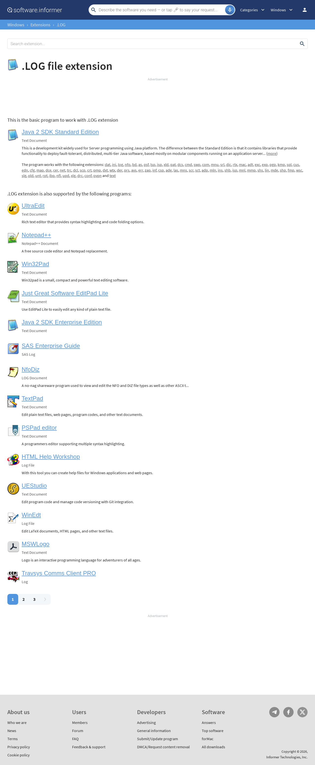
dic (228, 164)
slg (24, 175)
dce (48, 170)
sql (289, 164)
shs (260, 170)
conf (88, 175)
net (62, 170)
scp (82, 170)
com (205, 164)
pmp (97, 170)
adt (250, 164)
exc (257, 164)
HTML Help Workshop (51, 456)
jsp (159, 164)
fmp (291, 170)
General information (154, 730)
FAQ (75, 738)
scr (191, 170)
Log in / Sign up (302, 10)
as (140, 164)
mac (242, 164)
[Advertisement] (157, 96)
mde (274, 170)
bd (134, 164)
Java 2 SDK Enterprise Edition (62, 322)
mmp (251, 170)
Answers (209, 722)
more (272, 153)
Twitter (302, 712)
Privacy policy (18, 746)
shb (227, 170)
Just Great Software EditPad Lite (65, 293)
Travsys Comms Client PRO (59, 573)
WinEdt (31, 515)
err (140, 170)
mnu (215, 164)
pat (173, 164)
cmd (188, 164)
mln (213, 170)
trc (69, 170)
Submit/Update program (157, 738)
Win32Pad (35, 264)
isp (234, 170)
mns (183, 170)
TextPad (32, 398)
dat (107, 164)
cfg (32, 170)
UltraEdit (33, 205)
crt (89, 170)
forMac (207, 738)
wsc (299, 170)
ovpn (97, 175)
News (11, 730)
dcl (75, 170)
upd (66, 175)
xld (166, 164)
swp (197, 164)
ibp (52, 175)
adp (205, 170)
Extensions (40, 25)
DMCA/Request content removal (163, 746)
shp (283, 170)
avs (134, 170)
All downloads (213, 746)
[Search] (161, 10)
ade (169, 170)
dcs (180, 164)
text (113, 175)
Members (80, 722)
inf (154, 170)
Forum (77, 730)
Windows (15, 25)
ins (220, 170)
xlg (73, 175)
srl (222, 164)
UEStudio (34, 485)
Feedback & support (88, 746)
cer (55, 170)
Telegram (274, 712)
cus (296, 164)
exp (265, 164)
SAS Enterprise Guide (51, 345)
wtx (112, 170)
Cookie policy (18, 754)
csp (161, 170)
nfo (127, 164)
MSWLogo (35, 544)
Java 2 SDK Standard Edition (60, 132)
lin (267, 170)
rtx (235, 164)
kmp (281, 164)
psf (146, 164)
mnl (242, 170)
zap (148, 170)
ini (114, 164)
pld (30, 175)
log (120, 164)
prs (126, 170)
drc (80, 175)
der (119, 170)
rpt (45, 175)
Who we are (17, 722)
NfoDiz (31, 369)
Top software (212, 730)
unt (38, 175)
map (40, 170)
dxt (105, 170)
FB (288, 712)
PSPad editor (39, 427)
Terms (12, 738)
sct (197, 170)
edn (25, 170)
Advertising (146, 722)
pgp (272, 164)
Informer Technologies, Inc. (287, 757)
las (175, 170)
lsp (152, 164)
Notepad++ (36, 235)
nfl (58, 175)
